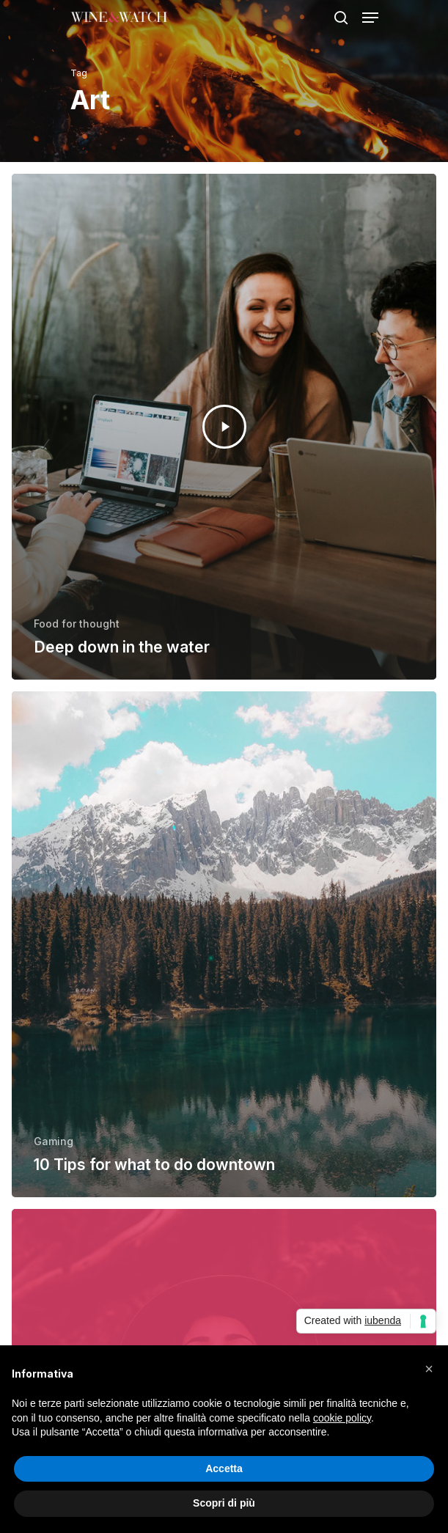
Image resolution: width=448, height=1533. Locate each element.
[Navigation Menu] (370, 17)
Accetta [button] (224, 1468)
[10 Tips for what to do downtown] (224, 944)
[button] (429, 1369)
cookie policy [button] (342, 1418)
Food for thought (77, 623)
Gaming (53, 1141)
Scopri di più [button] (224, 1503)
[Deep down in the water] (224, 427)
